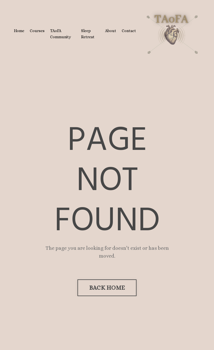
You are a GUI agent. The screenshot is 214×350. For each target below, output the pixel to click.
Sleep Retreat (87, 33)
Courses (37, 30)
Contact (129, 30)
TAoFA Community (60, 33)
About (110, 30)
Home (19, 30)
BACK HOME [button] (107, 287)
